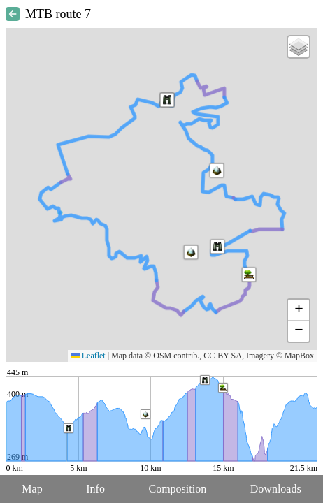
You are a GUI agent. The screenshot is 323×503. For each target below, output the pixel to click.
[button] (190, 252)
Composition (178, 489)
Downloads (275, 489)
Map (32, 489)
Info (95, 489)
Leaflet (88, 355)
